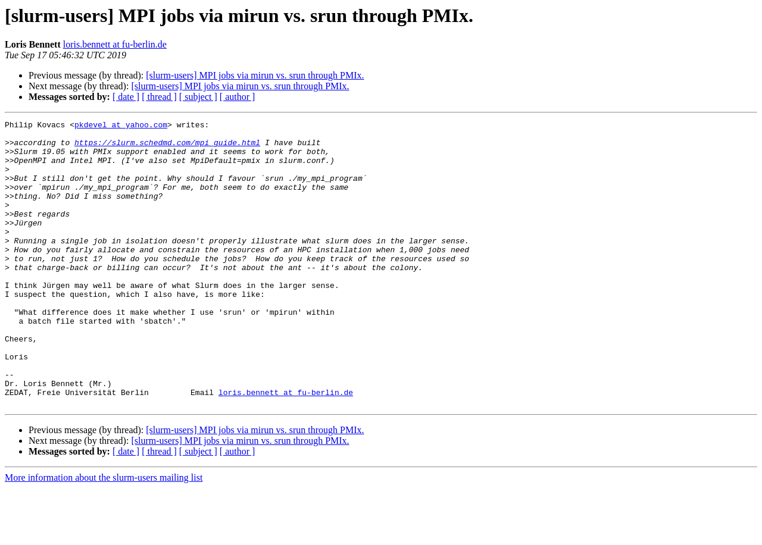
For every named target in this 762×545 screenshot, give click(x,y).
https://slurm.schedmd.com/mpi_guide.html (167, 147)
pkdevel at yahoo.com (120, 126)
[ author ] (237, 97)
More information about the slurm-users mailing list (103, 535)
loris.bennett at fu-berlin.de (115, 44)
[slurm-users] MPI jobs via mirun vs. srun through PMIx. (255, 75)
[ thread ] (159, 97)
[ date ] (126, 97)
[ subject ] (198, 97)
